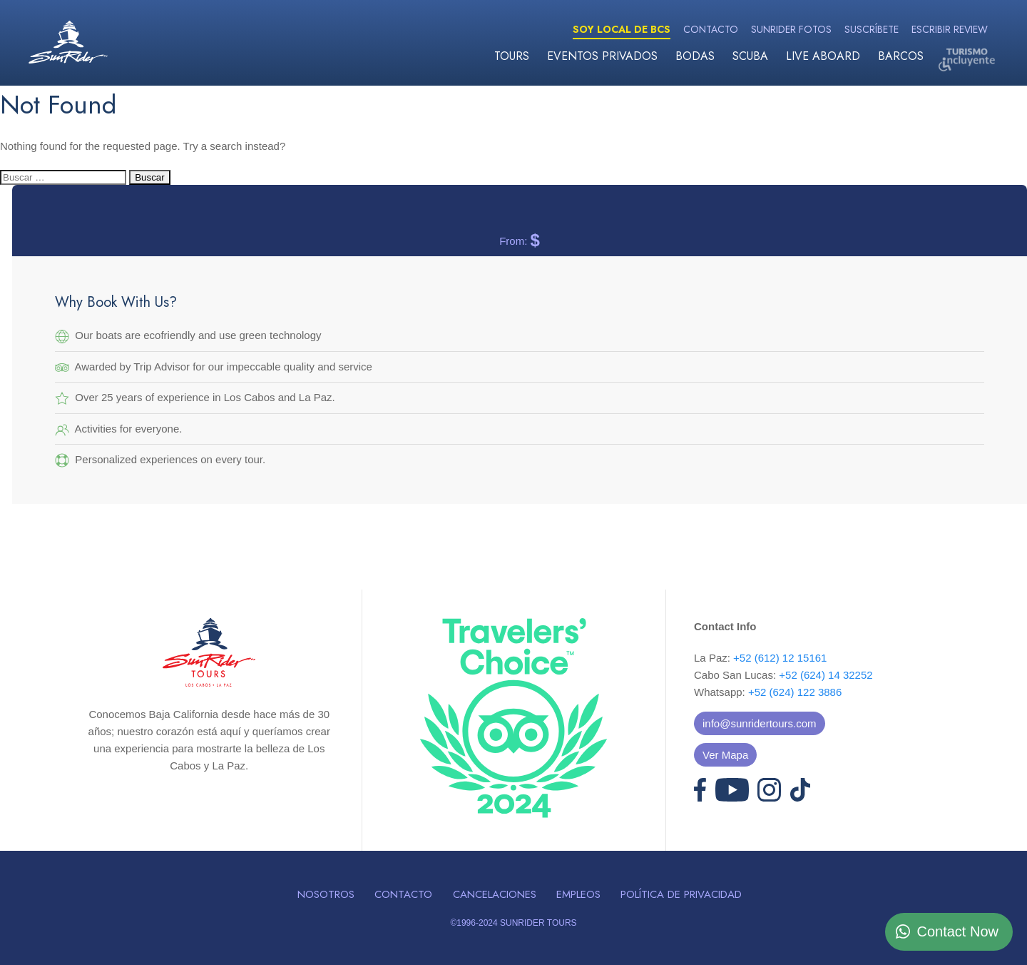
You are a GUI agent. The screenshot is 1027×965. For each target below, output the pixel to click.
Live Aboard (823, 56)
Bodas (695, 56)
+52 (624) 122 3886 (795, 692)
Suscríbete (871, 29)
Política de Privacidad (681, 894)
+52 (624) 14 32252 (825, 675)
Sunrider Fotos (791, 29)
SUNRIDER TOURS (538, 923)
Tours (511, 56)
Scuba (750, 56)
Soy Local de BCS (621, 29)
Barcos (901, 56)
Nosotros (325, 894)
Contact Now (958, 931)
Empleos (578, 894)
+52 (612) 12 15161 (780, 658)
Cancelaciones (494, 894)
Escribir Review (949, 29)
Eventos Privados (602, 56)
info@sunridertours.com (759, 723)
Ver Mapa (725, 755)
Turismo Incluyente (966, 58)
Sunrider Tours (68, 42)
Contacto (710, 29)
